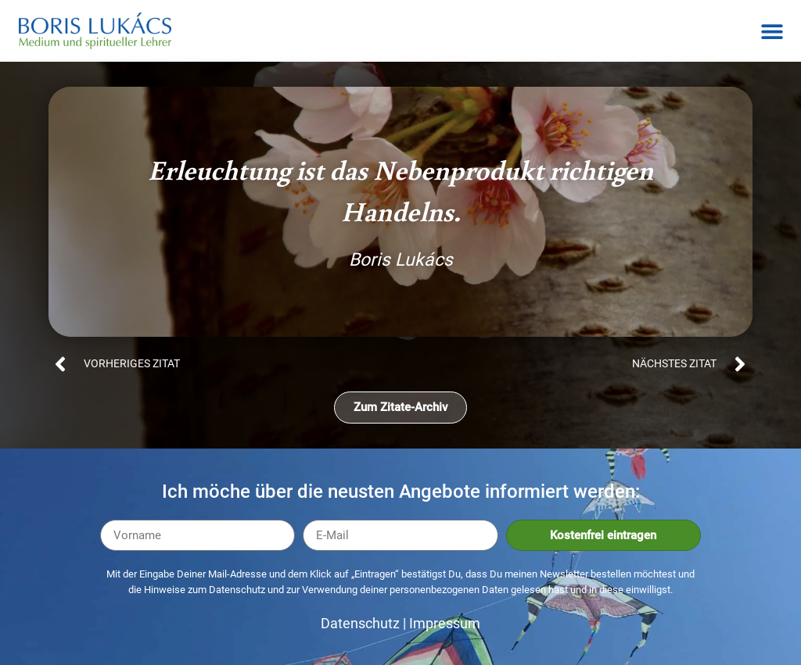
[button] (771, 30)
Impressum (444, 623)
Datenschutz (360, 623)
